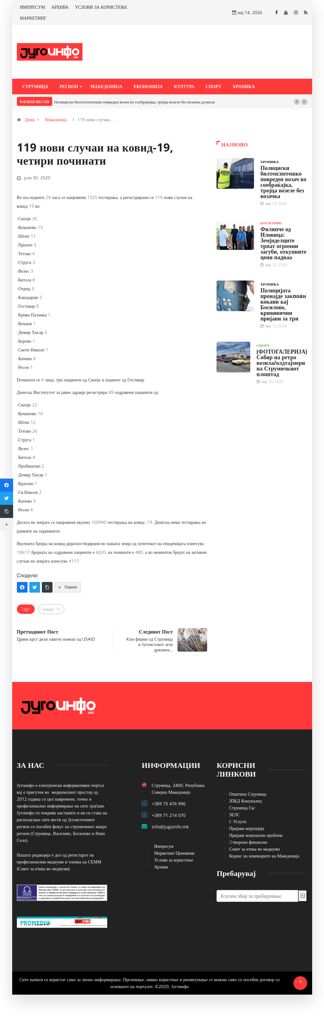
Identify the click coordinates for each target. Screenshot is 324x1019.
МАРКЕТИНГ (33, 18)
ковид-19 (51, 609)
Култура (184, 86)
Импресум (163, 846)
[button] (297, 102)
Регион (69, 86)
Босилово (271, 223)
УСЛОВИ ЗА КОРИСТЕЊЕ (101, 7)
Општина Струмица (247, 794)
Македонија (106, 86)
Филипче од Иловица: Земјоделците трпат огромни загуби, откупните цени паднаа (283, 243)
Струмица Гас (242, 808)
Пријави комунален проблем (255, 835)
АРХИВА (60, 7)
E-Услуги (237, 821)
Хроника (243, 86)
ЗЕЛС (234, 815)
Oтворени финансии (248, 842)
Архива (161, 867)
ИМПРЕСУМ (32, 7)
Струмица (35, 86)
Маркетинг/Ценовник (174, 853)
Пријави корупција (246, 828)
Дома (30, 119)
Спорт (213, 86)
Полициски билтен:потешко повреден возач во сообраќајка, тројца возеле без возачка (283, 182)
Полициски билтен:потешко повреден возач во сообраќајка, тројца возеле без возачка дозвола (134, 102)
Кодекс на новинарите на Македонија (264, 856)
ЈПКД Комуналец (245, 801)
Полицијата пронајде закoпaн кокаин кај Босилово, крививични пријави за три (283, 304)
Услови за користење (173, 860)
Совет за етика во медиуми (254, 849)
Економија (148, 86)
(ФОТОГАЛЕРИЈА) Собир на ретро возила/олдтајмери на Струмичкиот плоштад (282, 363)
